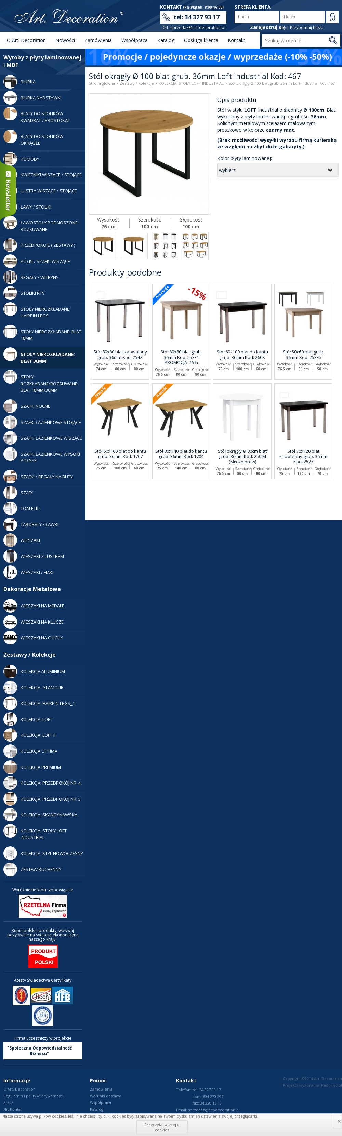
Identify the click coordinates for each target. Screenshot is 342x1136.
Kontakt (236, 40)
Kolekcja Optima (30, 751)
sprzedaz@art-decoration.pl (197, 27)
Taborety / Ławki (30, 524)
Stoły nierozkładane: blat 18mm (42, 333)
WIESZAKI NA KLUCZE (33, 622)
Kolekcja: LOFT (27, 719)
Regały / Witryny (30, 277)
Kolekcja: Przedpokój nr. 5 (42, 799)
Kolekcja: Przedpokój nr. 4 (42, 783)
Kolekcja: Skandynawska (40, 814)
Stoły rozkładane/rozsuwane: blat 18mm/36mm (40, 381)
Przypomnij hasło (307, 27)
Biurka (19, 82)
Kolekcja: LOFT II (29, 735)
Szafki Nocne (26, 406)
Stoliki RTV (24, 293)
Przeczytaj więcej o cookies (162, 1127)
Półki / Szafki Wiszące (36, 261)
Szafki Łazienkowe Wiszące (42, 438)
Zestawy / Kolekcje (29, 654)
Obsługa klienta (201, 40)
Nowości (65, 40)
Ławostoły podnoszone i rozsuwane (41, 224)
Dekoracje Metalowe (32, 589)
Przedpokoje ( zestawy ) (39, 245)
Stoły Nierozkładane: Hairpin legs (36, 310)
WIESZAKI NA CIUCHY (33, 637)
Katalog (165, 40)
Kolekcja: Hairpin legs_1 (39, 703)
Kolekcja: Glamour (33, 687)
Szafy (18, 492)
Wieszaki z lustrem (33, 556)
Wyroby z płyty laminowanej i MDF (42, 61)
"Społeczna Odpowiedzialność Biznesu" (39, 1050)
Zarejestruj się (268, 27)
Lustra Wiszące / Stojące (40, 191)
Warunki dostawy (105, 1095)
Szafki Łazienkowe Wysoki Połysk (41, 455)
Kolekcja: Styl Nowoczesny (43, 853)
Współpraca (134, 40)
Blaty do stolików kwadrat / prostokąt (36, 115)
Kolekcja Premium (32, 767)
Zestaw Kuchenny (32, 869)
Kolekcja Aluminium (34, 671)
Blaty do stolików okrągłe (33, 138)
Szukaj (333, 40)
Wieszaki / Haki (28, 572)
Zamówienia (98, 40)
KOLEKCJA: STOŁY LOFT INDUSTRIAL (35, 832)
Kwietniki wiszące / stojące (42, 175)
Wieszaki (21, 540)
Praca (8, 1102)
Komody (21, 159)
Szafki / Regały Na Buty (38, 476)
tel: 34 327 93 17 (197, 17)
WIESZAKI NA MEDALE (33, 606)
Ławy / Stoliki (27, 207)
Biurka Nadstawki (32, 98)
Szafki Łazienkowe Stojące (42, 422)
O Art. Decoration (26, 40)
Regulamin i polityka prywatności (33, 1095)
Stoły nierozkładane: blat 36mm (39, 355)
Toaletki (21, 508)
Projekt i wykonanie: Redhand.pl (312, 1085)
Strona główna (102, 83)
